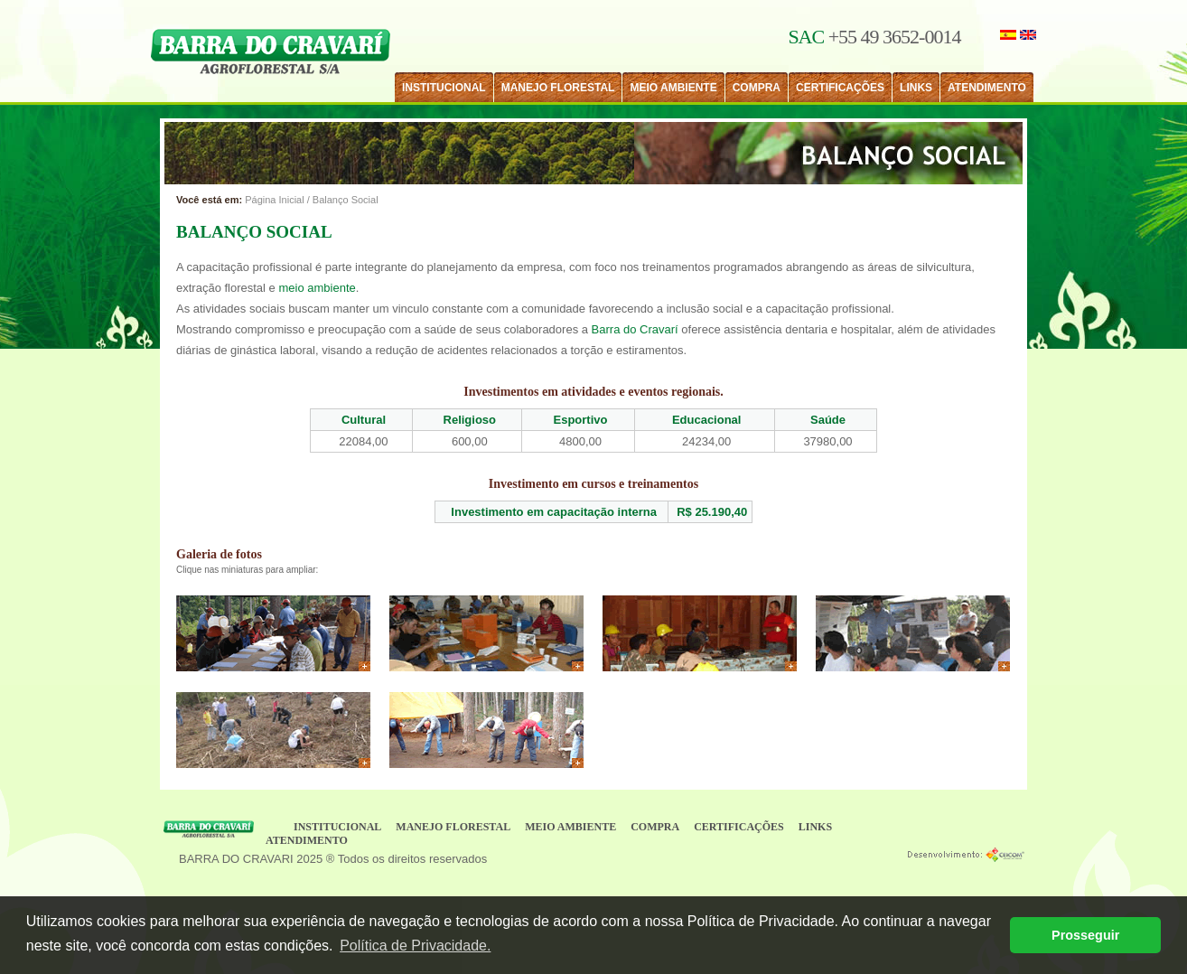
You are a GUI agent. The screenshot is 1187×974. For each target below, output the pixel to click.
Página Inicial (274, 199)
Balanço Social (346, 199)
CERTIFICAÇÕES (840, 87)
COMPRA (756, 87)
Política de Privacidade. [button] (415, 945)
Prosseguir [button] (1085, 935)
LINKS (916, 87)
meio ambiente (316, 288)
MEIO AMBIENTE (673, 87)
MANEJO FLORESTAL (558, 87)
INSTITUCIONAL (444, 87)
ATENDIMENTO (987, 87)
